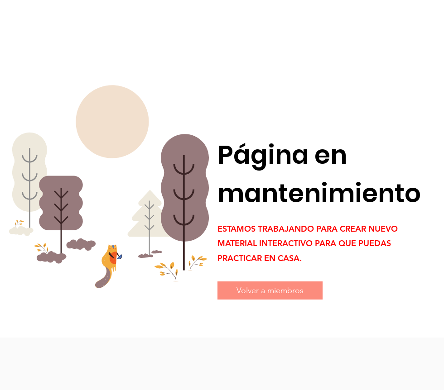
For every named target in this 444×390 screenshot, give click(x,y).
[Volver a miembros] (270, 290)
